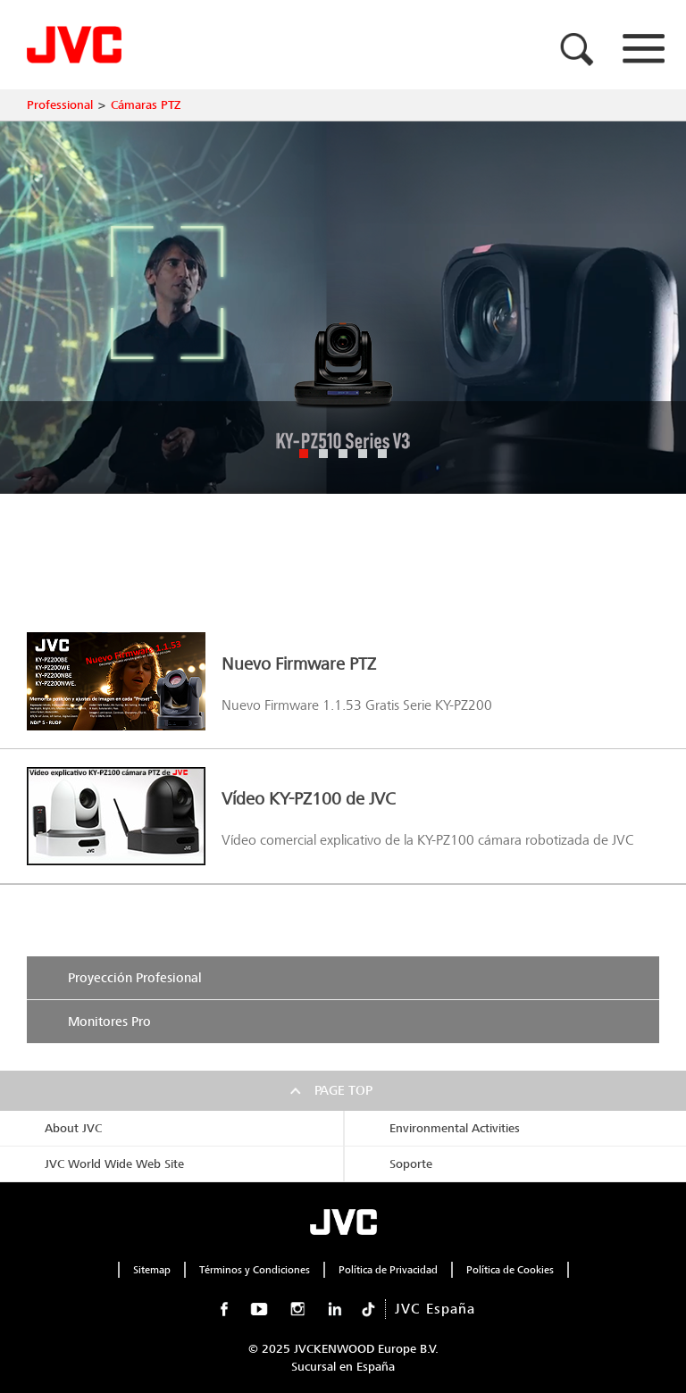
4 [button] (362, 453)
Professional (60, 105)
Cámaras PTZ (145, 105)
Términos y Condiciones (254, 1270)
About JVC (73, 1128)
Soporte (410, 1164)
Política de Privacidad (388, 1270)
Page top (343, 1090)
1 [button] (303, 453)
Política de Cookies (510, 1270)
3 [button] (343, 453)
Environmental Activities (454, 1128)
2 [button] (323, 453)
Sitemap (152, 1270)
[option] (343, 307)
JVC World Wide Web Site (114, 1164)
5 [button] (382, 453)
